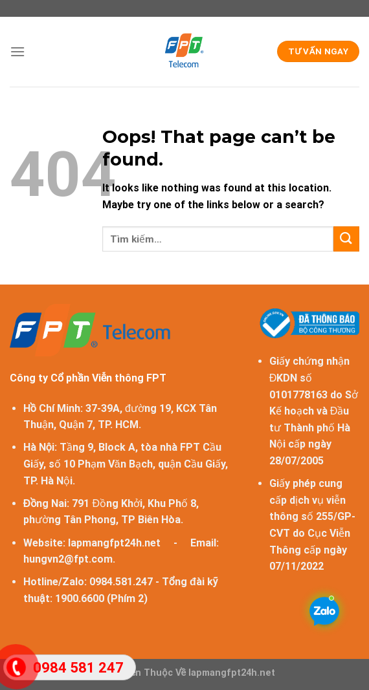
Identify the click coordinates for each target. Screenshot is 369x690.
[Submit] (346, 239)
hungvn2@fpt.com (68, 559)
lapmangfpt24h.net (114, 543)
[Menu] (17, 51)
